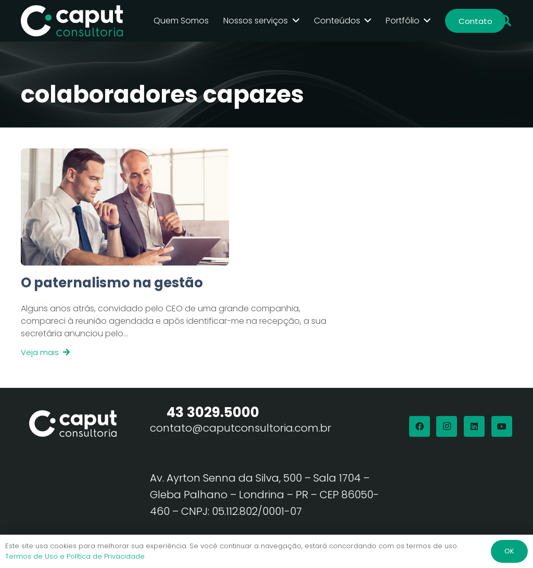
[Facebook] (419, 426)
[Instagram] (446, 426)
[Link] (177, 316)
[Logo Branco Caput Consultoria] (72, 20)
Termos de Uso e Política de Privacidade (75, 556)
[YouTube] (501, 426)
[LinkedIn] (474, 426)
